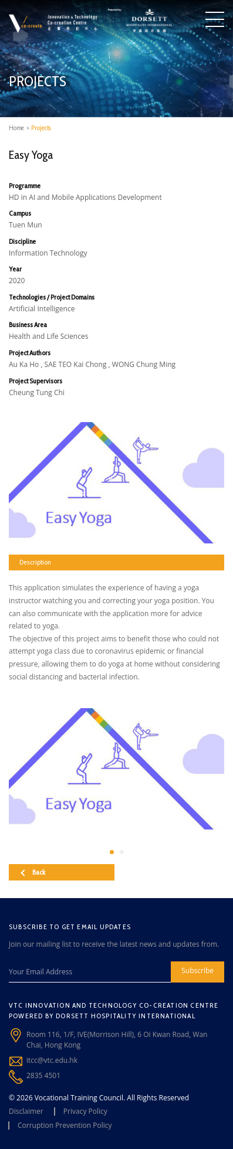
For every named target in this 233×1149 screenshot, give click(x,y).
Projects (41, 128)
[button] (111, 852)
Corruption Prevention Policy (65, 1125)
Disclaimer (26, 1111)
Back (33, 872)
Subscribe (197, 970)
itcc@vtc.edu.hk (51, 1060)
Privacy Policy (85, 1111)
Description (34, 561)
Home (16, 128)
